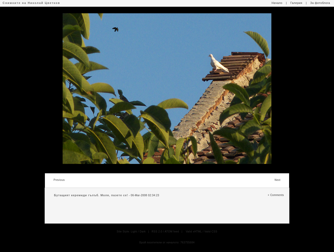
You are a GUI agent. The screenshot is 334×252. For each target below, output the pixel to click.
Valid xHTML (194, 231)
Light (134, 231)
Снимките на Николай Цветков (31, 2)
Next (278, 180)
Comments (277, 195)
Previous (59, 180)
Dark (143, 231)
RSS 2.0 (157, 231)
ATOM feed (172, 231)
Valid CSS (210, 231)
